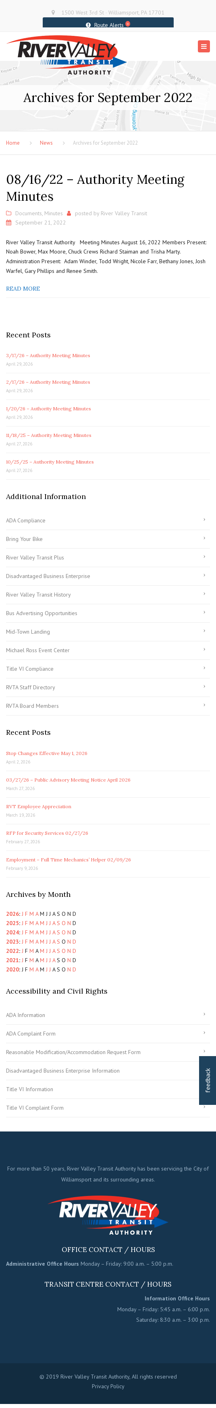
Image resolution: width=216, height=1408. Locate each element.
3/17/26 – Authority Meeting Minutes (48, 356)
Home (13, 143)
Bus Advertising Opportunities (41, 614)
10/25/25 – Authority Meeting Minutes (50, 463)
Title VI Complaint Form (35, 1108)
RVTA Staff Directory (30, 688)
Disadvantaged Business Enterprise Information (63, 1071)
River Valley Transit (124, 214)
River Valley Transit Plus (35, 558)
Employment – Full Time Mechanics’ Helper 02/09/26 (68, 860)
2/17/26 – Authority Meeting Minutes (48, 383)
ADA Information (25, 1015)
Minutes (53, 214)
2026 (12, 914)
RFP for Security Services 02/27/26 (47, 834)
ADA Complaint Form (31, 1034)
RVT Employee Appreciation (38, 807)
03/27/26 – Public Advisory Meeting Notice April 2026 (68, 781)
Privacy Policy (108, 1387)
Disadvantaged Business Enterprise (48, 576)
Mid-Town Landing (28, 632)
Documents (28, 214)
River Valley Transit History (38, 595)
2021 (12, 961)
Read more (23, 289)
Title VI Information (29, 1090)
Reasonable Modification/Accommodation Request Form (73, 1053)
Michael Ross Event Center (38, 651)
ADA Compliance (26, 521)
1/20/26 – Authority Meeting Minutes (48, 409)
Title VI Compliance (30, 669)
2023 (12, 942)
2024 (12, 933)
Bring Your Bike (24, 539)
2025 (12, 924)
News (46, 143)
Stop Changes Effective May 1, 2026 (46, 754)
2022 (12, 951)
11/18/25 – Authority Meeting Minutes (48, 436)
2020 (12, 970)
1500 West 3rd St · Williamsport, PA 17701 (112, 12)
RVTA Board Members (32, 706)
